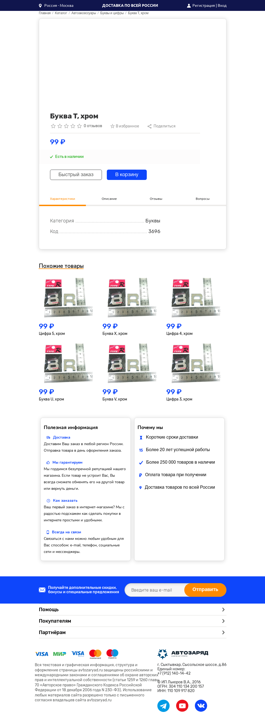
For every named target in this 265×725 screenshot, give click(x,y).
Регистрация (203, 5)
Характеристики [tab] (62, 198)
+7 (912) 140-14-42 (174, 673)
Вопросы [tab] (203, 198)
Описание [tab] (109, 198)
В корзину (126, 175)
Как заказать (65, 500)
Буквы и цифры (112, 13)
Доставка (61, 437)
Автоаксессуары (83, 13)
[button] (56, 5)
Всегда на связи (66, 532)
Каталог (61, 13)
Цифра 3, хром (179, 399)
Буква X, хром (114, 333)
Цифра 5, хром (52, 333)
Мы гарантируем (67, 462)
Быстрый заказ (75, 175)
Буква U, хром (51, 399)
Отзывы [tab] (156, 198)
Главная (45, 13)
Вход (222, 5)
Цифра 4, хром (179, 333)
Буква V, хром (114, 399)
